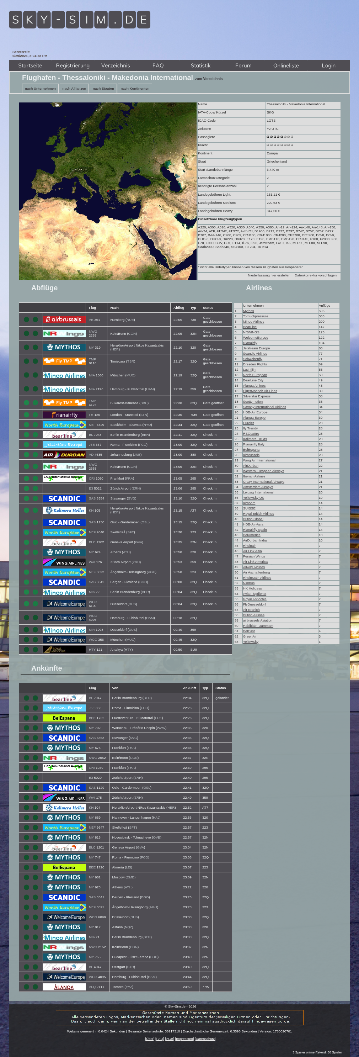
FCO (142, 444)
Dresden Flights (255, 364)
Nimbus (249, 583)
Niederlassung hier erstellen (269, 275)
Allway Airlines (254, 567)
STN (143, 415)
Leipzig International (258, 492)
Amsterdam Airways (258, 487)
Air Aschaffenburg (256, 572)
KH (91, 510)
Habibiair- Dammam (258, 626)
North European (255, 375)
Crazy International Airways (263, 481)
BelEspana (251, 449)
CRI (92, 478)
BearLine (250, 327)
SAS (92, 498)
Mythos (248, 311)
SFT (130, 532)
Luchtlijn (249, 369)
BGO (143, 582)
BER (145, 435)
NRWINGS (251, 332)
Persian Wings (254, 556)
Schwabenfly (252, 359)
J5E (92, 444)
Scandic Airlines (255, 353)
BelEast (249, 631)
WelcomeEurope (255, 337)
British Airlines (253, 615)
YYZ (128, 987)
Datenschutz (205, 1039)
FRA (129, 478)
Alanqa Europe (254, 417)
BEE (92, 718)
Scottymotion (253, 401)
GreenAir (250, 636)
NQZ (128, 927)
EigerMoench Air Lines (260, 391)
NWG (93, 331)
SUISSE (249, 508)
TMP (92, 359)
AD (91, 454)
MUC (130, 375)
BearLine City (253, 380)
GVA (138, 542)
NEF (92, 425)
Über (150, 1039)
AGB (169, 1039)
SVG (131, 498)
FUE (158, 718)
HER (115, 349)
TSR (130, 361)
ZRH (136, 488)
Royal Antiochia (255, 599)
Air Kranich (251, 610)
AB (91, 320)
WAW (161, 728)
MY (91, 347)
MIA (92, 375)
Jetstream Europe (256, 348)
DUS (132, 604)
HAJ (156, 817)
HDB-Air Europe (255, 412)
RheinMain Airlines (257, 578)
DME (130, 877)
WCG (93, 602)
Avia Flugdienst (254, 594)
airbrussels (251, 455)
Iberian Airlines (254, 476)
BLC (92, 542)
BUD (153, 957)
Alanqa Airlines (254, 385)
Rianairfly (250, 343)
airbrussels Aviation (257, 620)
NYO (147, 425)
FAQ (159, 1039)
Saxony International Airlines (264, 407)
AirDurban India (255, 540)
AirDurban (250, 465)
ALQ (92, 987)
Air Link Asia (252, 551)
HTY (92, 649)
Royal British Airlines (258, 514)
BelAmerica (252, 535)
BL (91, 435)
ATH (126, 552)
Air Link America (255, 562)
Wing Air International (259, 460)
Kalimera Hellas (255, 439)
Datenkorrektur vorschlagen (316, 275)
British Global (253, 519)
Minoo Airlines (253, 321)
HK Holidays (252, 588)
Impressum (184, 1039)
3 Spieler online (304, 1052)
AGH (151, 572)
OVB (156, 837)
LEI (128, 867)
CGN (132, 333)
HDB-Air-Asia (253, 524)
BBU (144, 403)
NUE (130, 320)
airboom (249, 503)
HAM (150, 389)
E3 (91, 488)
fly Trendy (250, 428)
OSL (144, 522)
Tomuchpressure (255, 316)
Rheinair (249, 546)
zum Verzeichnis (209, 79)
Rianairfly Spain (255, 530)
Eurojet (248, 423)
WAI (92, 562)
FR (91, 415)
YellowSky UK (253, 498)
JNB (137, 454)
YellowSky (250, 642)
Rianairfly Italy (253, 444)
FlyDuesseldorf (254, 604)
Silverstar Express (256, 396)
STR (130, 967)
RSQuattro (251, 433)
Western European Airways (263, 471)
